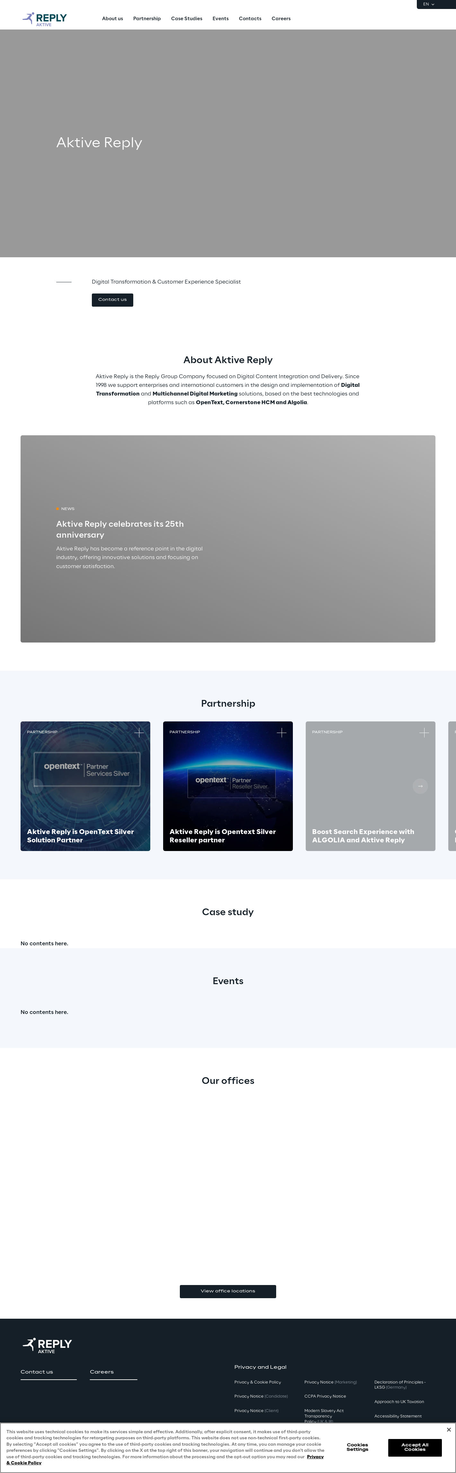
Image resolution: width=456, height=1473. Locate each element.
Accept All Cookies (414, 1447)
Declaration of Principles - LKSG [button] (400, 1385)
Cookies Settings (357, 1447)
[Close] (449, 1430)
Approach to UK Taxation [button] (399, 1402)
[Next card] (420, 786)
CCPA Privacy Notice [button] (325, 1396)
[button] (112, 300)
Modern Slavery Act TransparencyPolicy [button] (324, 1416)
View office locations (228, 1291)
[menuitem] (112, 19)
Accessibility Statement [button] (398, 1416)
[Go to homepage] (51, 19)
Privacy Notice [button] (261, 1396)
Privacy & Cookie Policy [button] (257, 1382)
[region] (228, 1448)
